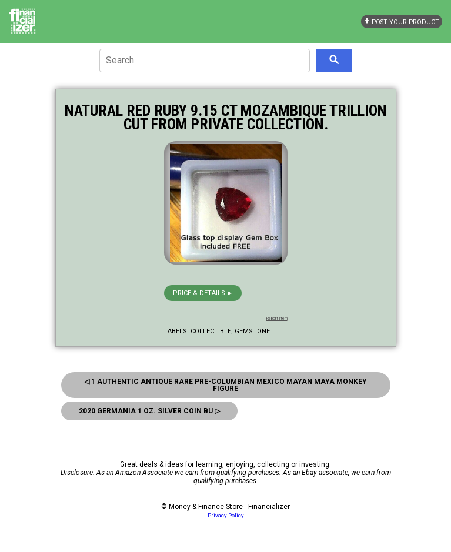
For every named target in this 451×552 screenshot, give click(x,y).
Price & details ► (203, 293)
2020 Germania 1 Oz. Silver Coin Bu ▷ (149, 411)
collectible (211, 331)
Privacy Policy (226, 515)
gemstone (252, 331)
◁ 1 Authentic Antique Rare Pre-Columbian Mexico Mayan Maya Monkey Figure (225, 385)
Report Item (277, 318)
